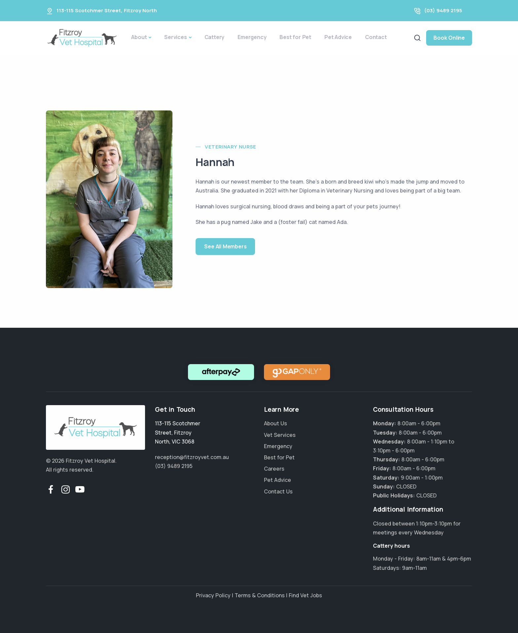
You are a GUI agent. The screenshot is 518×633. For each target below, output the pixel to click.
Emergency (252, 37)
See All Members (225, 246)
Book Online (449, 37)
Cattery (214, 37)
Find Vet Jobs (305, 595)
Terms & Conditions (260, 595)
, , (177, 432)
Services (175, 37)
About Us (275, 423)
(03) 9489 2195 (443, 10)
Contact (376, 37)
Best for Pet (295, 37)
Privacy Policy (213, 595)
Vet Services (280, 435)
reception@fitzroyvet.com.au (192, 457)
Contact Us (278, 491)
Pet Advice (338, 37)
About (139, 37)
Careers (274, 468)
